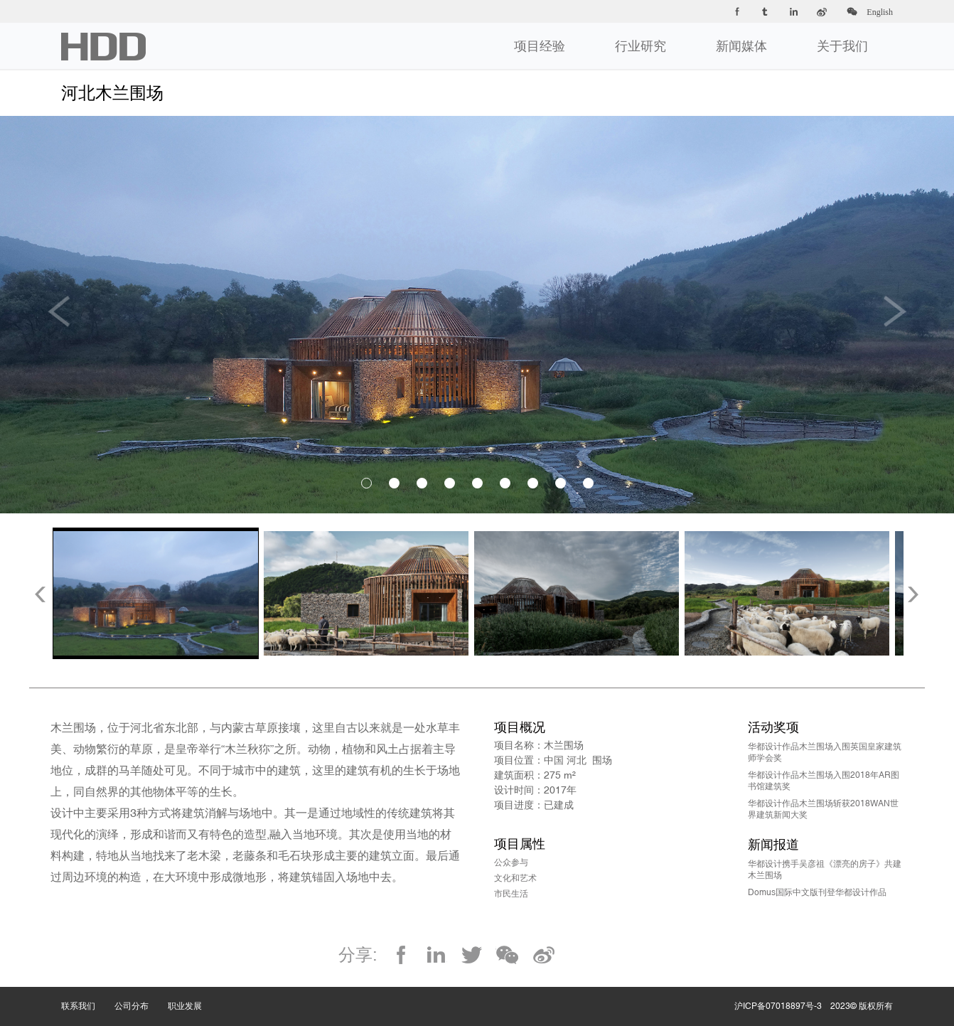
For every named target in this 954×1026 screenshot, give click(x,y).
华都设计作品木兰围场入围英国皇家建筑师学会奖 (824, 752)
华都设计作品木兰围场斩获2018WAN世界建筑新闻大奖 (823, 809)
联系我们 (87, 992)
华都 (103, 46)
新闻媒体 (741, 45)
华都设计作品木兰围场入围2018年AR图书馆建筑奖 (823, 780)
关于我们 (842, 45)
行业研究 (640, 45)
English (880, 12)
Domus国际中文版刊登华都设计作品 (817, 892)
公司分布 (141, 992)
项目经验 (539, 45)
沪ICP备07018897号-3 (778, 1006)
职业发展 (194, 992)
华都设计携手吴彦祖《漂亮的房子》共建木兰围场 (824, 869)
